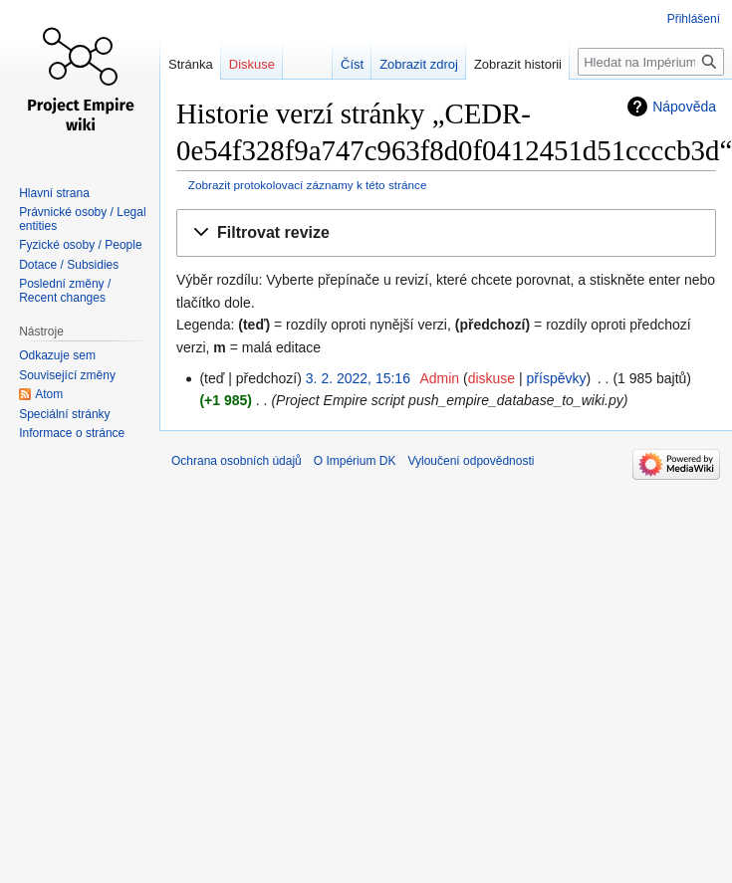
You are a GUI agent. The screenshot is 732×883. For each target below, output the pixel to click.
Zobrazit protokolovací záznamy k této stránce (307, 184)
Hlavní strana (54, 193)
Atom (49, 394)
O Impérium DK (355, 461)
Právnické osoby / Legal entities (82, 219)
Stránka (190, 64)
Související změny (67, 375)
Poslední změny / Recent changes (65, 291)
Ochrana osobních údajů (236, 461)
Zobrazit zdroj (408, 64)
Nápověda (684, 106)
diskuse (491, 378)
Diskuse (252, 64)
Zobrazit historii (507, 64)
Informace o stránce (71, 433)
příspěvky (557, 378)
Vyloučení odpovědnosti (470, 461)
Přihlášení (693, 19)
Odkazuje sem (57, 355)
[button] (446, 233)
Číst (342, 64)
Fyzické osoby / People (80, 245)
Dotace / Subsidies (69, 265)
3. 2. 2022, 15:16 (358, 378)
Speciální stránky (64, 414)
